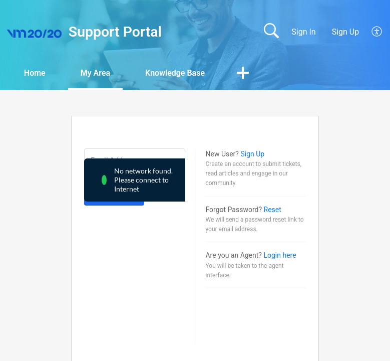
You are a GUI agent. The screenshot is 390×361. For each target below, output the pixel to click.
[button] (377, 32)
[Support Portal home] (34, 32)
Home (35, 73)
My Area (95, 73)
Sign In (303, 32)
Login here (279, 255)
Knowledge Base (175, 73)
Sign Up (345, 32)
